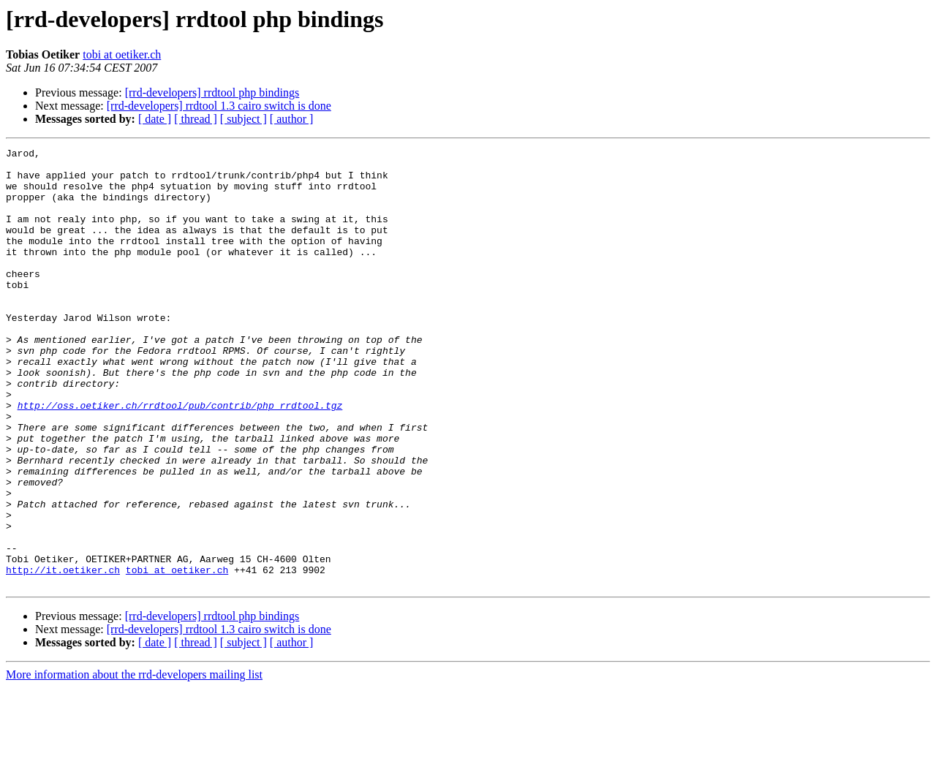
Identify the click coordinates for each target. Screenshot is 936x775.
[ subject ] (243, 119)
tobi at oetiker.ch (122, 54)
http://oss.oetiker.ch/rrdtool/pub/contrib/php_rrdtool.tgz (180, 457)
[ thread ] (195, 119)
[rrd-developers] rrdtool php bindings (212, 92)
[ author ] (292, 119)
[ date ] (154, 119)
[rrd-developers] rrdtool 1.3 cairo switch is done (219, 105)
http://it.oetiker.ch (63, 655)
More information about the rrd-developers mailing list (134, 762)
